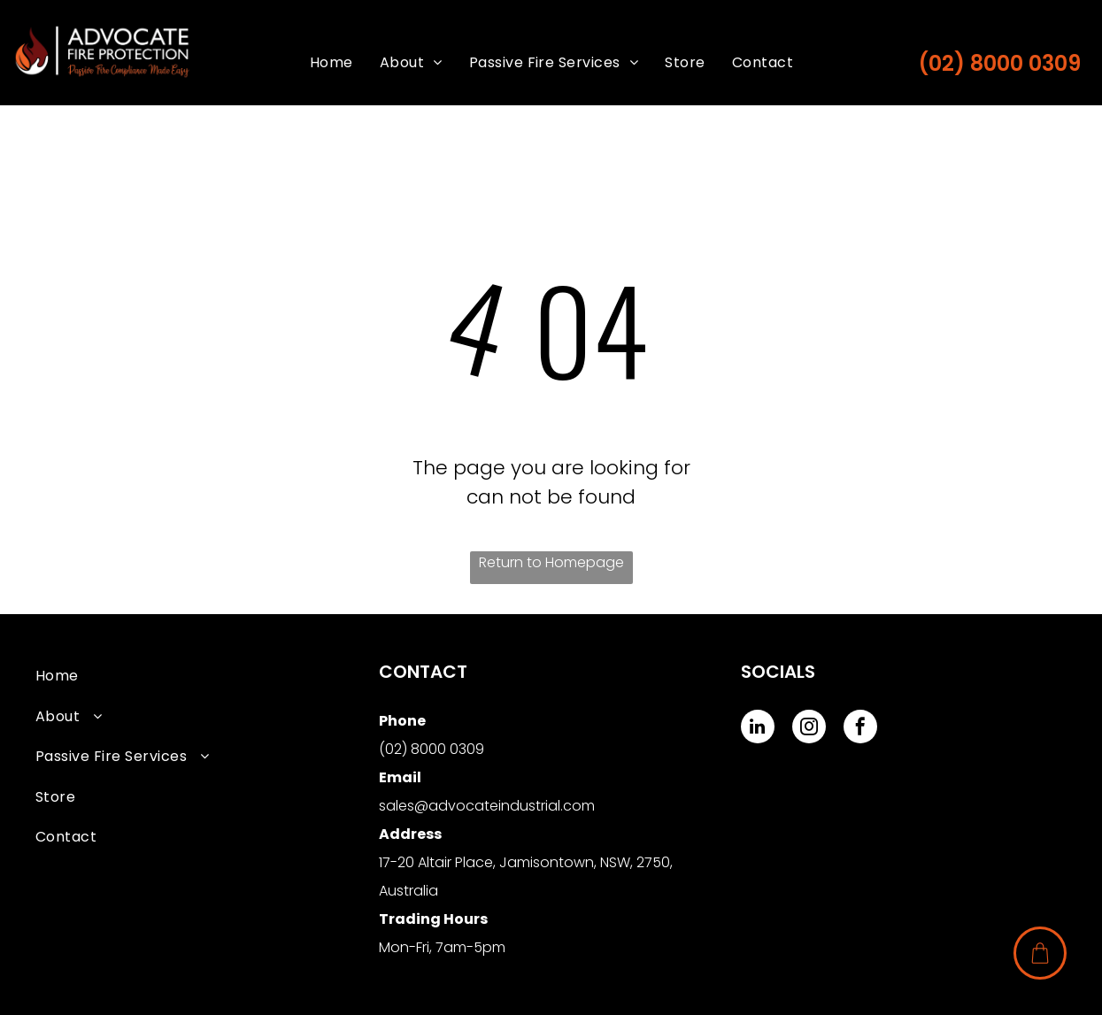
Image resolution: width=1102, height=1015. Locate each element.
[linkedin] (757, 729)
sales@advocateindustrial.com (487, 806)
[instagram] (809, 729)
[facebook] (860, 729)
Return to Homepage (551, 562)
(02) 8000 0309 (999, 63)
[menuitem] (331, 62)
